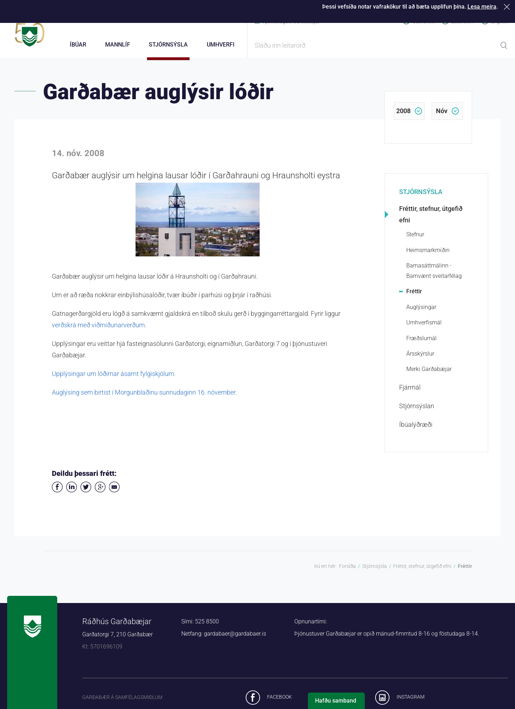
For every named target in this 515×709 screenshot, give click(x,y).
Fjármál (410, 391)
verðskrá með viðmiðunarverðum (98, 329)
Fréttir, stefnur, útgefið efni (430, 218)
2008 (403, 115)
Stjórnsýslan (416, 410)
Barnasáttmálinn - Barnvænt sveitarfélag (434, 274)
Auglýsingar (421, 311)
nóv (441, 115)
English (499, 21)
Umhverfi (221, 44)
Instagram (411, 701)
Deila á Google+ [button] (100, 491)
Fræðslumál (421, 342)
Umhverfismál (424, 326)
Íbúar (78, 44)
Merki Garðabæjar (429, 373)
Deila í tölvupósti (114, 491)
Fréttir (414, 295)
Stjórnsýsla (420, 196)
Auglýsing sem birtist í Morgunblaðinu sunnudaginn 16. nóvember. (144, 396)
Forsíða (347, 570)
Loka (508, 6)
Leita (503, 45)
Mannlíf (117, 44)
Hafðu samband (335, 700)
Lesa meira (481, 6)
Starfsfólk (423, 21)
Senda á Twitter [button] (85, 491)
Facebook (279, 701)
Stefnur (415, 239)
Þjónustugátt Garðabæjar (291, 21)
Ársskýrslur (420, 357)
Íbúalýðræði (415, 429)
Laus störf (462, 21)
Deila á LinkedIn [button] (71, 491)
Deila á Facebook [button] (57, 491)
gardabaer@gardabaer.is (235, 638)
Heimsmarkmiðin (428, 254)
